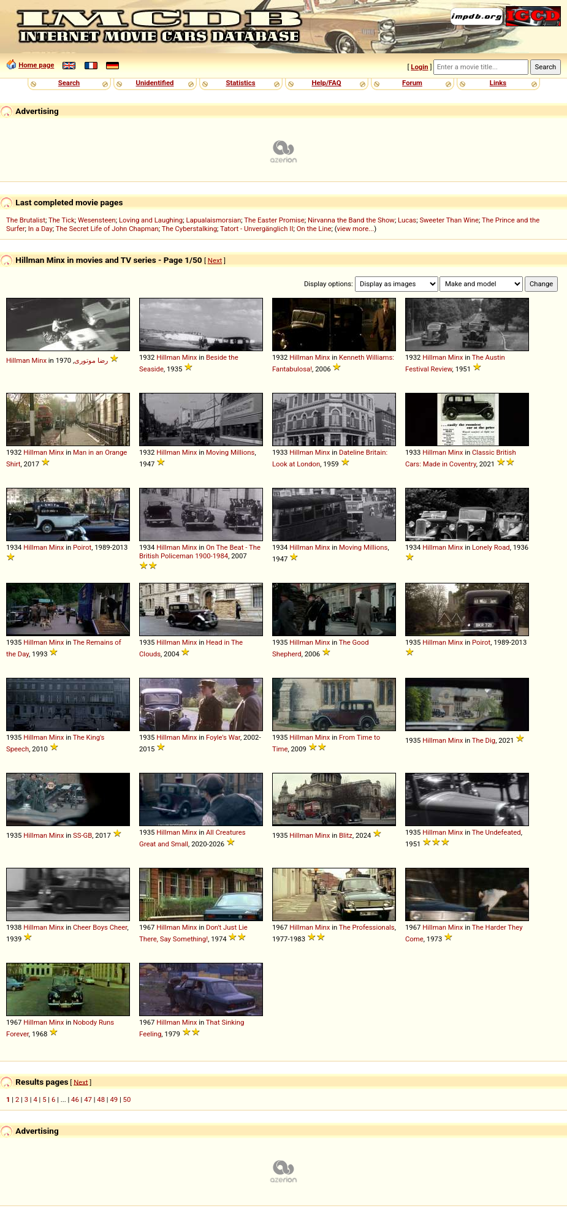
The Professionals (367, 927)
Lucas (407, 220)
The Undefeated (496, 832)
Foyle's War (223, 737)
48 (101, 1099)
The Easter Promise (274, 220)
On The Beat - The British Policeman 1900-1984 (200, 551)
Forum (412, 82)
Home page (36, 65)
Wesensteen (97, 220)
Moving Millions (230, 452)
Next (215, 260)
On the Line (314, 228)
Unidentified (155, 82)
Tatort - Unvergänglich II (256, 228)
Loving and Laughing (151, 220)
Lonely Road (491, 547)
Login (419, 67)
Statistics (240, 82)
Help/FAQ (326, 82)
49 (114, 1099)
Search (69, 82)
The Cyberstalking (189, 228)
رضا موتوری (91, 360)
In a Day (40, 228)
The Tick (61, 220)
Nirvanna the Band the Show (351, 220)
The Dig (483, 740)
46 (75, 1099)
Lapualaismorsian (213, 220)
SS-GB (82, 835)
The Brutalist (25, 220)
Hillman (18, 360)
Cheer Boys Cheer (100, 927)
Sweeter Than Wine (449, 220)
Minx (39, 360)
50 (127, 1099)
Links (498, 82)
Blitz (345, 835)
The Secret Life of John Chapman (107, 228)
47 (88, 1099)
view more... (356, 228)
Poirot (82, 547)
